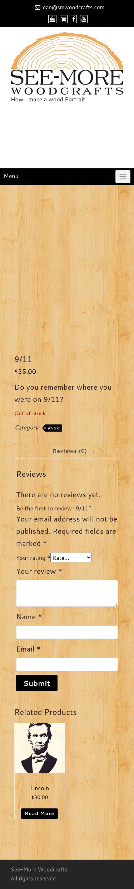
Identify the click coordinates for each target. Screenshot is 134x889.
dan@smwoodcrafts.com (74, 7)
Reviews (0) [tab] (70, 451)
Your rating (33, 557)
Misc (54, 428)
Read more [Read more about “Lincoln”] (39, 813)
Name (29, 616)
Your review (39, 571)
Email (28, 649)
